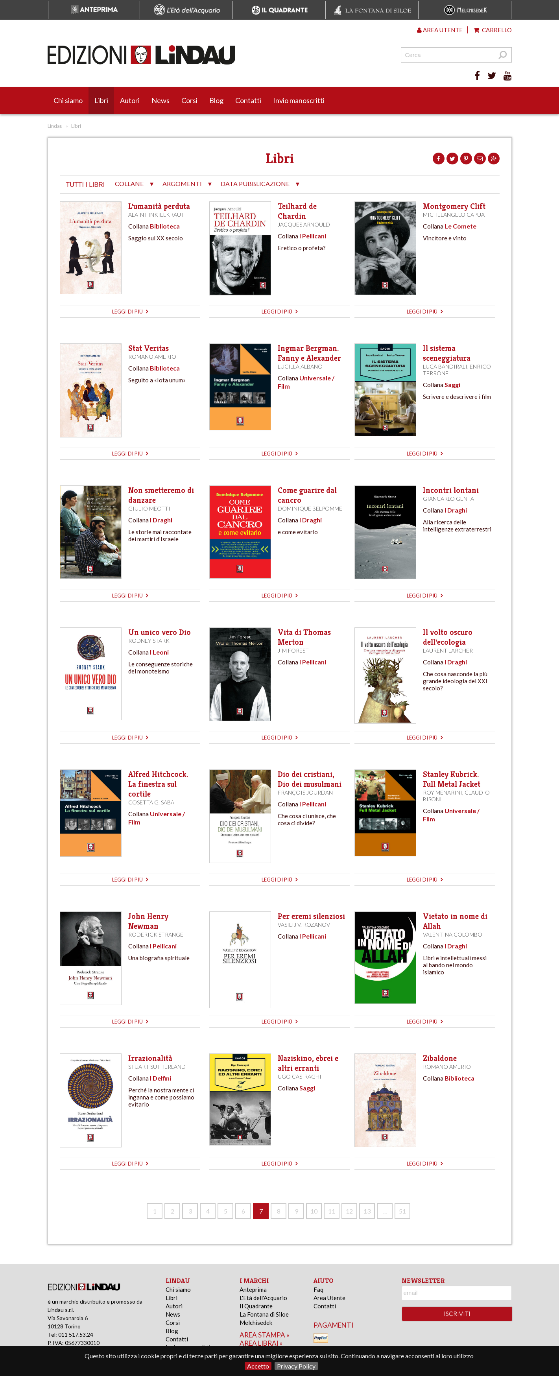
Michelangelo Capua (454, 214)
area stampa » (265, 1335)
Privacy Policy (296, 1366)
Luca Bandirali (445, 366)
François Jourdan (305, 792)
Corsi (189, 100)
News (160, 100)
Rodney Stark (149, 640)
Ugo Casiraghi (299, 1076)
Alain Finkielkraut (156, 214)
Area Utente (329, 1297)
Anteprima (253, 1289)
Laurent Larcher (448, 650)
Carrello (493, 29)
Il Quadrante (256, 1306)
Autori (130, 100)
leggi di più (130, 311)
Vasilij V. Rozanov (304, 924)
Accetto (258, 1366)
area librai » (261, 1343)
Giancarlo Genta (448, 498)
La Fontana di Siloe (264, 1314)
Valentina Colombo (452, 934)
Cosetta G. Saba (151, 802)
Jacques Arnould (304, 224)
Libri (101, 100)
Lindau (55, 126)
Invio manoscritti (299, 100)
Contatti (248, 100)
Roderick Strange (155, 934)
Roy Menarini (442, 792)
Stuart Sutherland (157, 1066)
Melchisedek (256, 1322)
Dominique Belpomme (310, 508)
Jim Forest (293, 650)
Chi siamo (68, 100)
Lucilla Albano (300, 366)
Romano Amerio (152, 356)
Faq (318, 1289)
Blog (216, 100)
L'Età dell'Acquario (263, 1297)
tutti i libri (85, 184)
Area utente (440, 29)
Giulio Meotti (149, 508)
